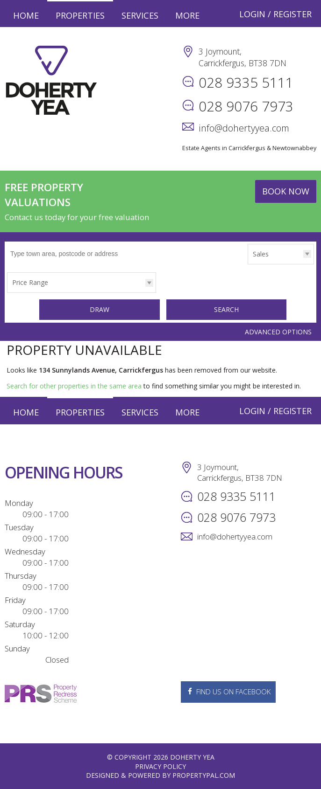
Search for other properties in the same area (74, 385)
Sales (261, 253)
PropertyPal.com (203, 774)
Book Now (285, 191)
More (187, 15)
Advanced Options (278, 330)
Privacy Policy (160, 765)
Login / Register (275, 14)
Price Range (30, 282)
